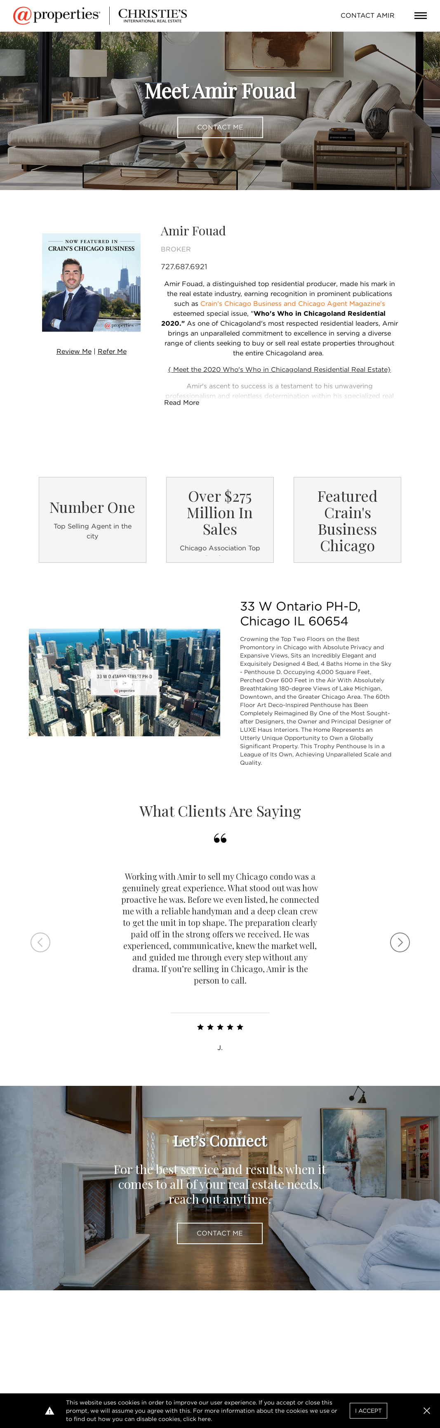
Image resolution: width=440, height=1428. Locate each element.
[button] (427, 1410)
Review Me (74, 351)
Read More (181, 402)
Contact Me (220, 127)
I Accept (368, 1410)
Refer (112, 351)
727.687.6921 (184, 266)
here (204, 1419)
